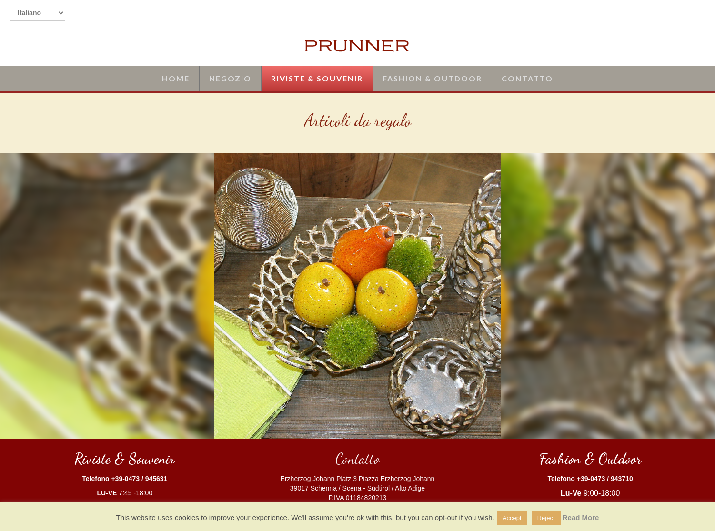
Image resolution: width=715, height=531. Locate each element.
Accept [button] (512, 517)
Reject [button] (546, 517)
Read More (581, 517)
